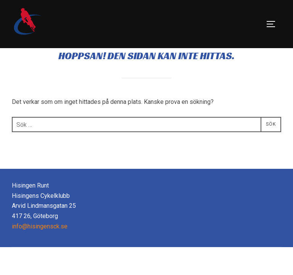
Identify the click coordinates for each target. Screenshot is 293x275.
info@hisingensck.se (40, 243)
